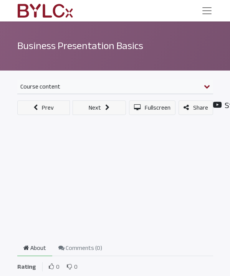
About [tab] (34, 248)
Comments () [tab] (80, 248)
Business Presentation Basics (80, 45)
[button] (43, 107)
